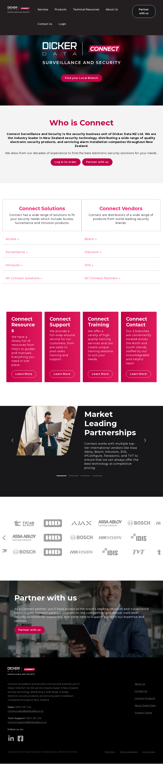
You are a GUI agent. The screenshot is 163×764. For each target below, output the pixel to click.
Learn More (23, 374)
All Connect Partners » (102, 278)
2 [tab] (70, 476)
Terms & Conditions (129, 752)
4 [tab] (94, 476)
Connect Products (145, 698)
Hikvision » (93, 252)
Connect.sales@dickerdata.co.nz (25, 711)
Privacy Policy (148, 752)
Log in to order (66, 162)
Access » (12, 239)
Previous (12, 440)
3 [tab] (82, 476)
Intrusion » (14, 265)
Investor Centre (143, 713)
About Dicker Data (145, 705)
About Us (140, 684)
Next (144, 440)
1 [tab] (58, 476)
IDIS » (89, 265)
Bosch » (91, 239)
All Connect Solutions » (24, 278)
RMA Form (110, 752)
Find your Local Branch (81, 78)
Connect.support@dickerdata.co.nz (27, 722)
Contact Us (141, 691)
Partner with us (97, 162)
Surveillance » (17, 252)
